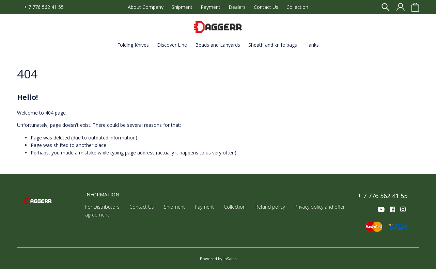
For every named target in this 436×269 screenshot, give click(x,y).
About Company (146, 7)
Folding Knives (133, 45)
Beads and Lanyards (217, 45)
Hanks (312, 45)
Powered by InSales (218, 258)
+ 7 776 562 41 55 (44, 7)
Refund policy (270, 207)
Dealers (237, 7)
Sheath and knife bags (272, 45)
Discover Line (172, 45)
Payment (210, 7)
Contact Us (266, 7)
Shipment (182, 7)
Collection (297, 7)
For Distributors (102, 207)
